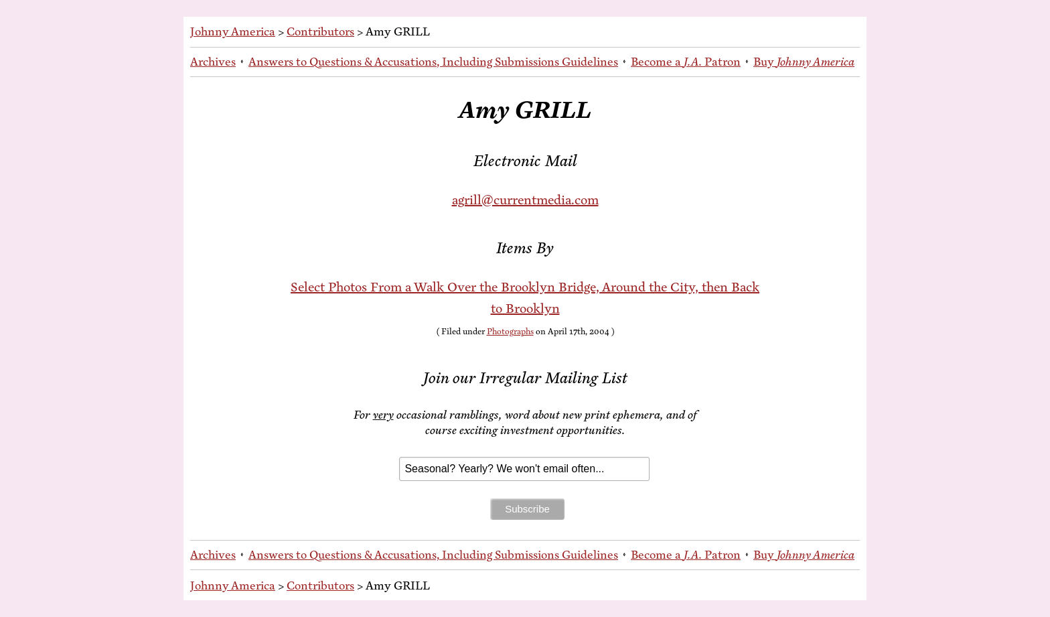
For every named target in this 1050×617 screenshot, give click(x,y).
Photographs (510, 332)
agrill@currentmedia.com (525, 200)
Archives (213, 62)
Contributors (320, 31)
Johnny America (232, 31)
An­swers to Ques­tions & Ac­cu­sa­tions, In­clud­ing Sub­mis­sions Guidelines (433, 62)
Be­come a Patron (686, 62)
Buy (803, 62)
